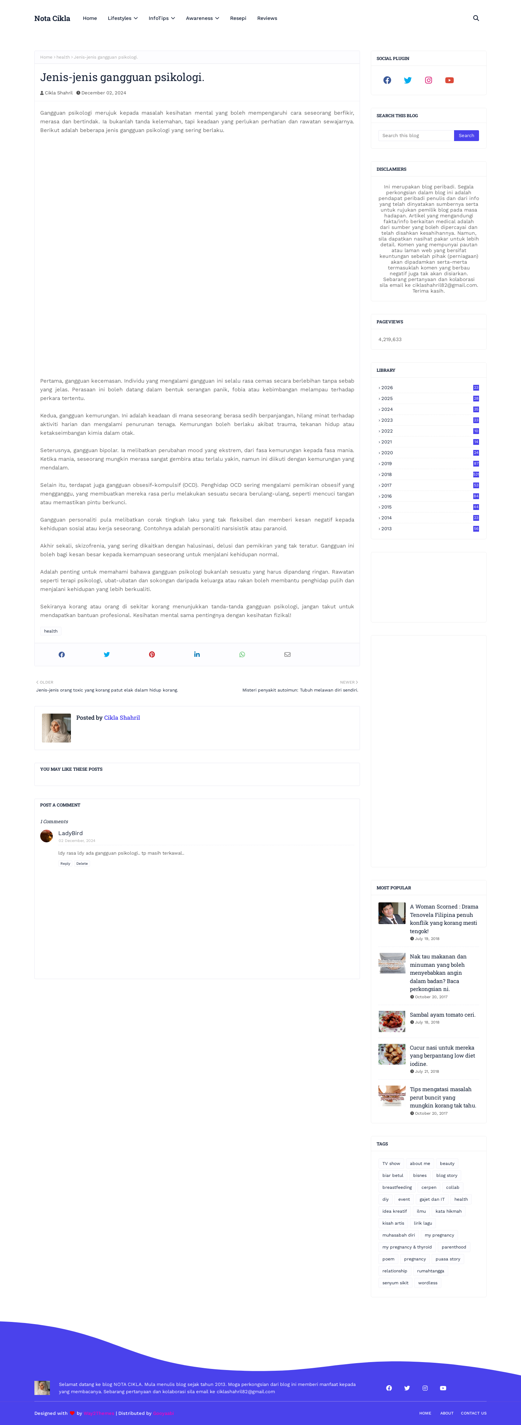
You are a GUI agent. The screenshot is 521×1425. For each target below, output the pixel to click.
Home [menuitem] (90, 18)
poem (388, 1259)
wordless (427, 1282)
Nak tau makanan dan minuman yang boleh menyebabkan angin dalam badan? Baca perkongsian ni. (438, 972)
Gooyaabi (163, 1413)
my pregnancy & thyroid (407, 1247)
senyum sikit (395, 1282)
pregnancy (415, 1259)
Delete (82, 863)
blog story (446, 1175)
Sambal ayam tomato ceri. (443, 1014)
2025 (430, 398)
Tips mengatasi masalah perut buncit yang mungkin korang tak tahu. (443, 1097)
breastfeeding (397, 1187)
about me (420, 1163)
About (447, 1413)
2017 (430, 485)
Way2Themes (99, 1413)
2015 (430, 507)
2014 (430, 517)
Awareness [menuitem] (199, 18)
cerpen (429, 1187)
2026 (430, 387)
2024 (430, 409)
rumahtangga (430, 1270)
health (63, 57)
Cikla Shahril (59, 92)
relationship (394, 1270)
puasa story (448, 1259)
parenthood (454, 1247)
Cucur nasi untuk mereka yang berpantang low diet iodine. (442, 1055)
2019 (430, 463)
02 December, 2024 (77, 840)
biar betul (392, 1175)
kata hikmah (449, 1211)
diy (385, 1199)
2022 (430, 431)
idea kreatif (394, 1211)
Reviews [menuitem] (267, 18)
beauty (447, 1163)
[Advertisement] (428, 751)
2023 (430, 420)
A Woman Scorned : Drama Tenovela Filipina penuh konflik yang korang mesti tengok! (444, 919)
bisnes (420, 1175)
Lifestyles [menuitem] (119, 18)
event (404, 1199)
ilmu (421, 1211)
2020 (430, 452)
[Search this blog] (416, 135)
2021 (430, 441)
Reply (65, 863)
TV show (391, 1163)
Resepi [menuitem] (238, 18)
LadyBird (70, 833)
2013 (430, 528)
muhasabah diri (398, 1235)
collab (452, 1187)
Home (46, 57)
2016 (430, 496)
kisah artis (393, 1223)
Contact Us (474, 1413)
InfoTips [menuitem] (159, 18)
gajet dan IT (432, 1199)
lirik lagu (423, 1223)
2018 (430, 474)
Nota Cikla (52, 18)
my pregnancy (439, 1235)
